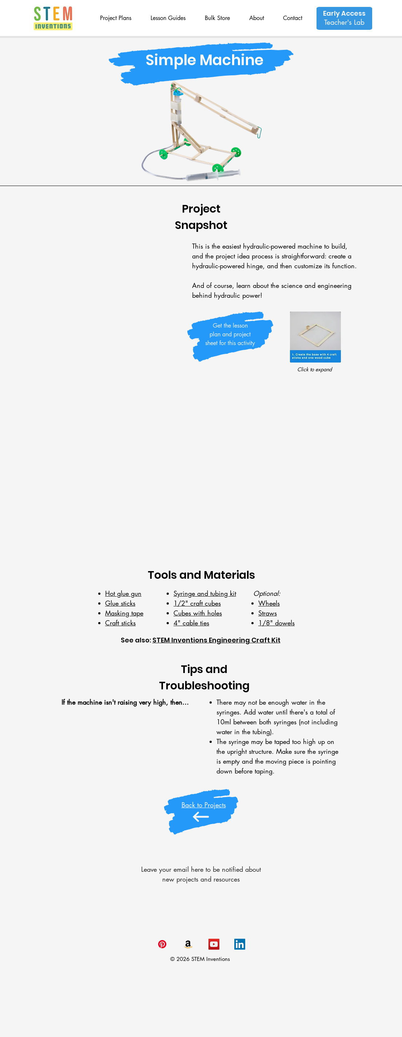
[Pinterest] (162, 944)
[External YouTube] (200, 472)
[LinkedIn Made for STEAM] (239, 944)
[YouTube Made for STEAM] (213, 944)
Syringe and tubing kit (205, 593)
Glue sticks (120, 603)
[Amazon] (188, 944)
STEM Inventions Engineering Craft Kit (216, 640)
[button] (116, 18)
